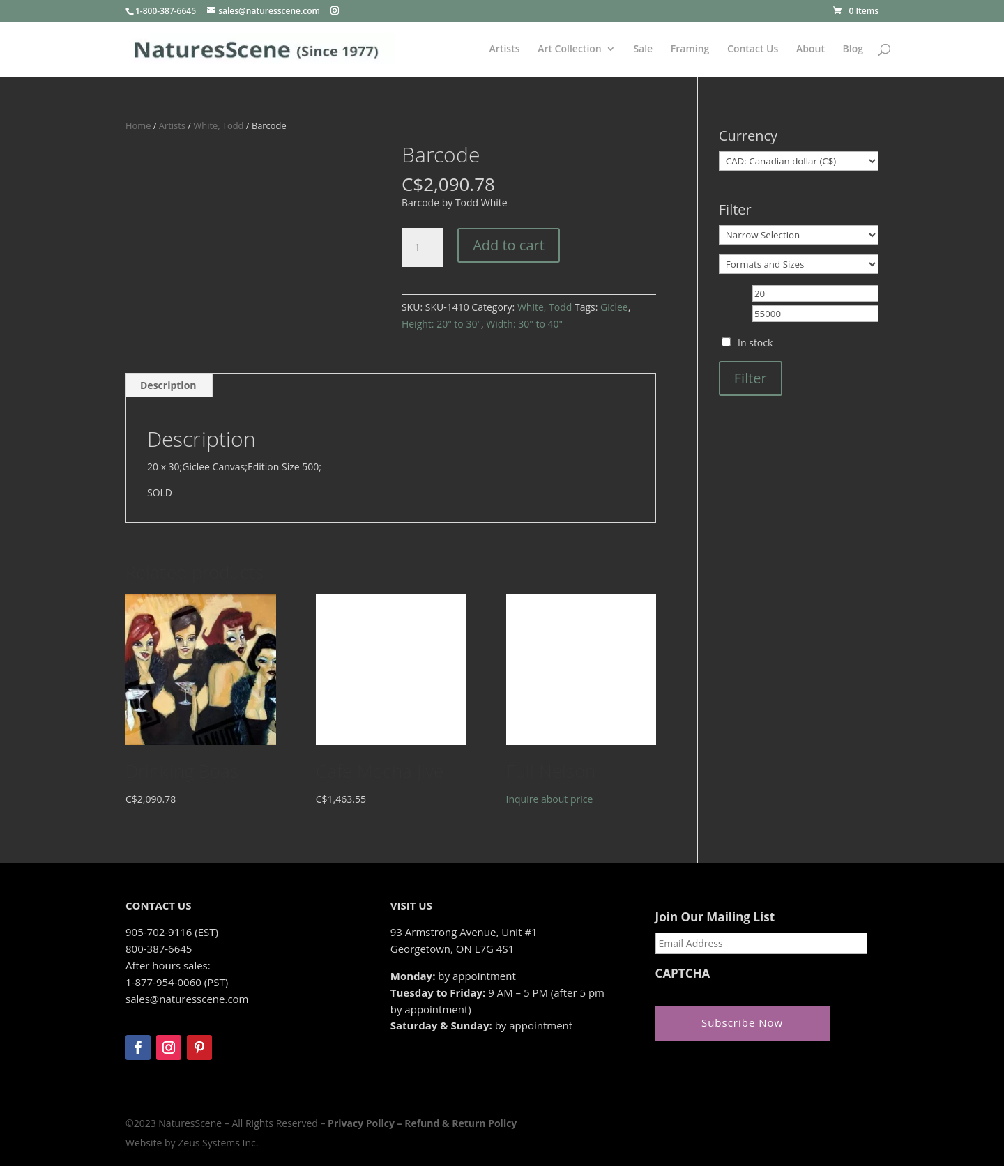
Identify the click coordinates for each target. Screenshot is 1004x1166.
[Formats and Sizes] (798, 264)
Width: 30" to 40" (524, 323)
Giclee (614, 307)
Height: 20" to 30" (441, 323)
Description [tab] (168, 385)
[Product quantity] (422, 247)
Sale (643, 49)
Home (138, 125)
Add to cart (509, 245)
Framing (690, 49)
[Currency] (798, 161)
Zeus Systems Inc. (218, 1142)
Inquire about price (549, 799)
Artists (504, 49)
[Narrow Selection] (798, 235)
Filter (750, 378)
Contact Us (752, 49)
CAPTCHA (682, 973)
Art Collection (570, 49)
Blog (853, 49)
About (810, 49)
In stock (755, 342)
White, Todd (218, 125)
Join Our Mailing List (715, 917)
